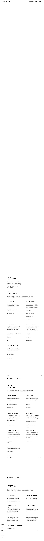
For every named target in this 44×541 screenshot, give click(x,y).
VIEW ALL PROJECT (11, 378)
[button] (39, 1)
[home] (6, 1)
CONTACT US (18, 378)
